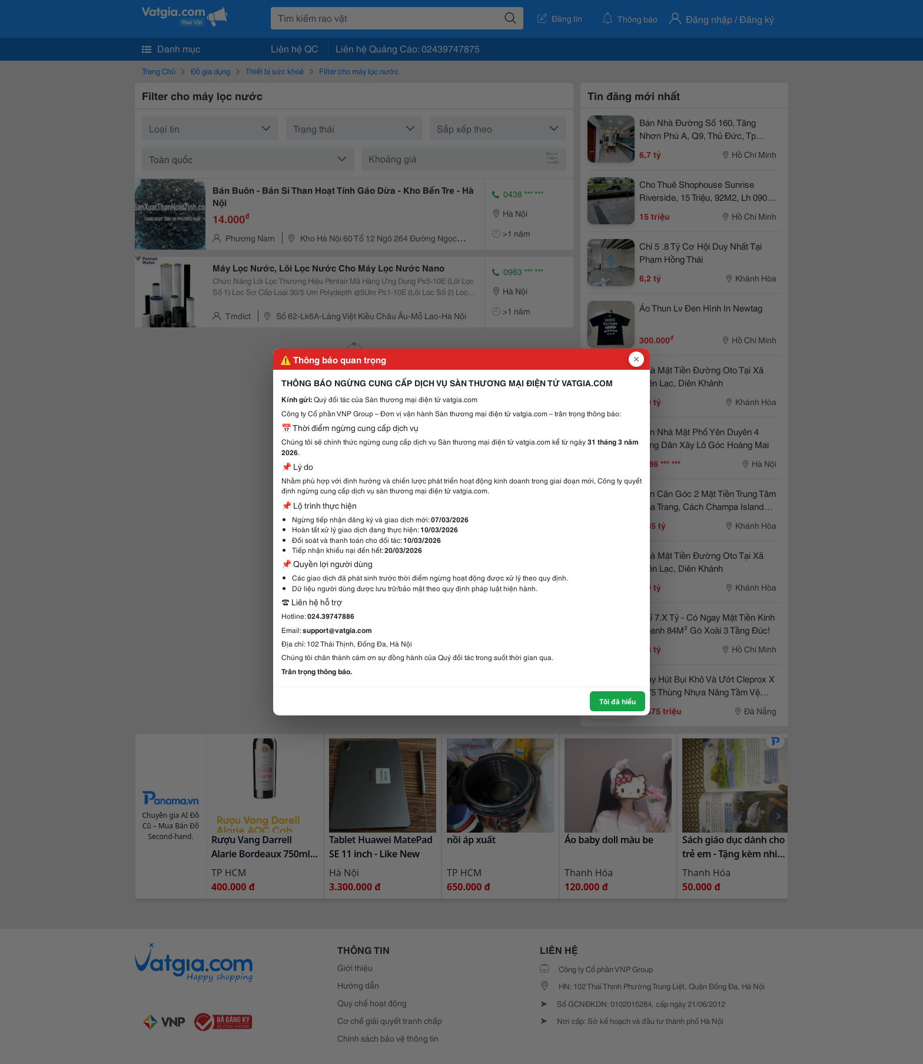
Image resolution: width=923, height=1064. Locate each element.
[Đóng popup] (636, 359)
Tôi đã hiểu (617, 701)
